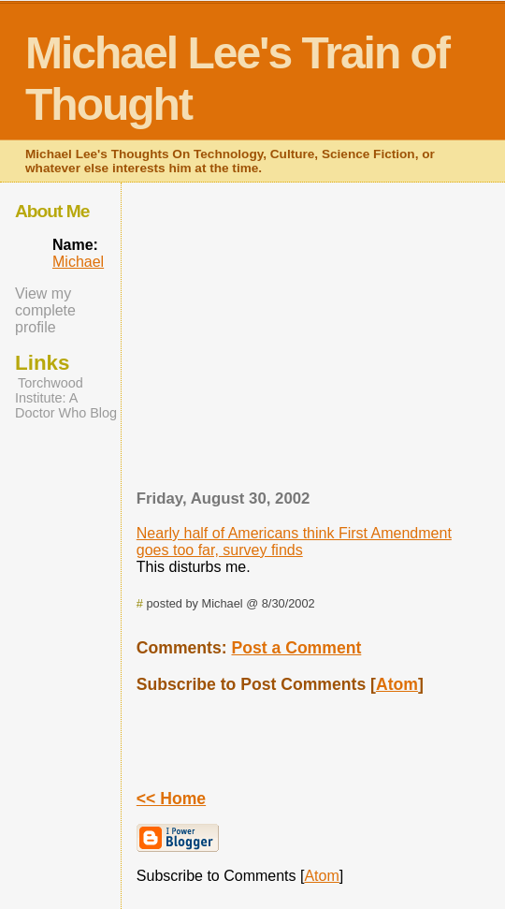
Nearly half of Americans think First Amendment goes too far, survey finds (294, 541)
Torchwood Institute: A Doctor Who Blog (66, 397)
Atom (397, 684)
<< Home (171, 798)
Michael (78, 262)
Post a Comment (296, 647)
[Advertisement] (322, 342)
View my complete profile (45, 310)
